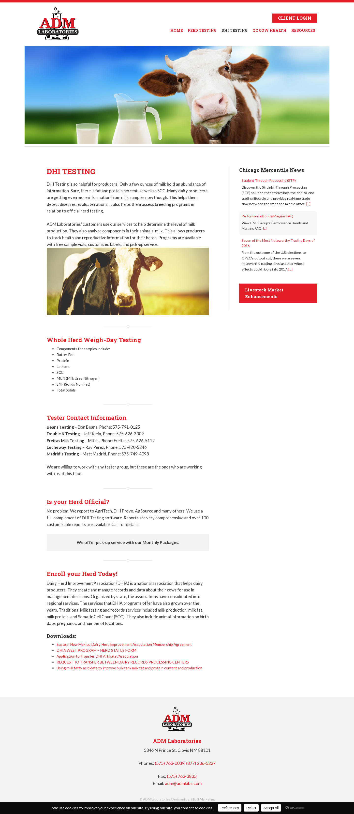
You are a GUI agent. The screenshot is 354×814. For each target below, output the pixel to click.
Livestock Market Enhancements (264, 293)
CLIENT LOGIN (294, 18)
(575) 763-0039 (169, 763)
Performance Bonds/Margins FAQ (267, 216)
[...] (308, 204)
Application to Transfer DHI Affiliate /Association (97, 656)
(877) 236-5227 (201, 763)
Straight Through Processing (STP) (269, 180)
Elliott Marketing (203, 799)
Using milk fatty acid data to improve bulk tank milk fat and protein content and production (129, 668)
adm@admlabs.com (183, 783)
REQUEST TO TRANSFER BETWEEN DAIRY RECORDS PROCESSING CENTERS (123, 662)
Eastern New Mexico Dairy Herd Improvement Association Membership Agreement (124, 644)
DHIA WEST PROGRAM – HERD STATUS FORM (96, 650)
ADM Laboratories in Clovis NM (58, 23)
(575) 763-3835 (181, 776)
